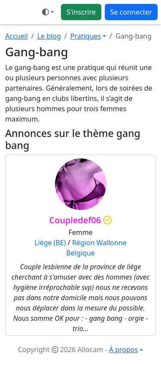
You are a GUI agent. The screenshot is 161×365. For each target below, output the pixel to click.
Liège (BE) (50, 242)
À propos (123, 349)
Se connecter (131, 12)
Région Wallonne (99, 242)
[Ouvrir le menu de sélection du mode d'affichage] (48, 12)
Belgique (80, 253)
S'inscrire (81, 12)
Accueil (16, 36)
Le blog (49, 36)
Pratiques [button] (85, 36)
